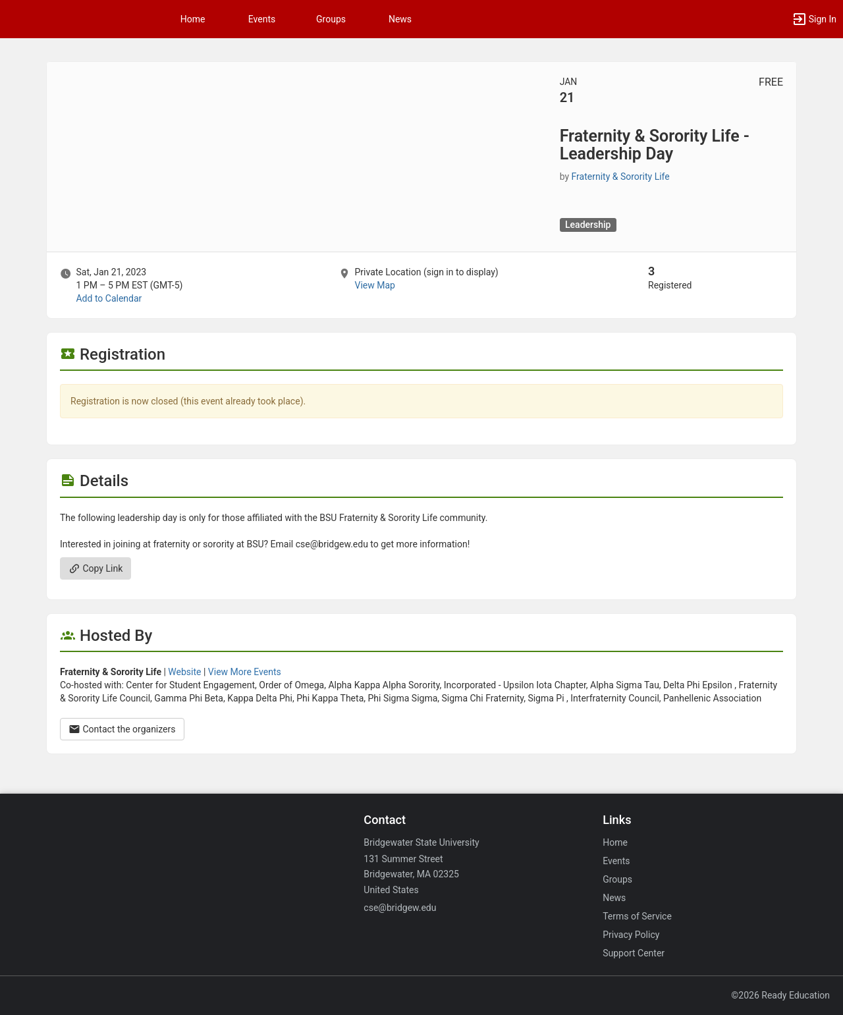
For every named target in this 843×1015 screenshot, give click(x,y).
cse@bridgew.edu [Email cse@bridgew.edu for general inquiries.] (400, 907)
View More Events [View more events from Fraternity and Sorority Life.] (244, 672)
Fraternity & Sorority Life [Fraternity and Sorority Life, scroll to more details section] (621, 176)
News (400, 19)
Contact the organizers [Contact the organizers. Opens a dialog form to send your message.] (122, 729)
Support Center (634, 953)
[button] (814, 19)
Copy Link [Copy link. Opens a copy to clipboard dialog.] (95, 568)
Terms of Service (637, 916)
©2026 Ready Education (780, 995)
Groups (331, 19)
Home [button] (192, 19)
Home (615, 842)
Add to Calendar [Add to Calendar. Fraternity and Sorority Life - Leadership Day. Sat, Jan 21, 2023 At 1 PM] (109, 298)
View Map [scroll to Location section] (374, 285)
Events (261, 19)
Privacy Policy (631, 934)
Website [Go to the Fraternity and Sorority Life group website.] (184, 672)
